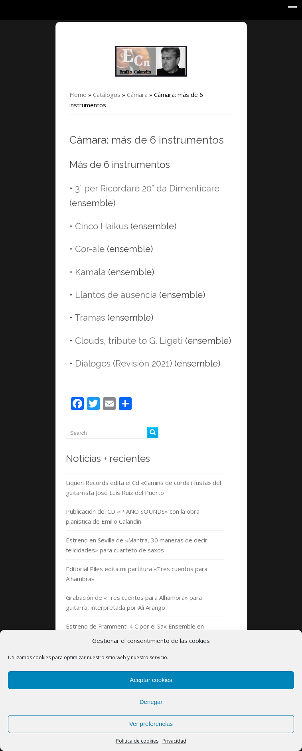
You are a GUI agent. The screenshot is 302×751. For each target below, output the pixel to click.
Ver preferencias (151, 723)
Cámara (137, 95)
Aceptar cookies (151, 679)
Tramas (90, 317)
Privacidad (174, 740)
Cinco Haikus (101, 226)
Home (78, 95)
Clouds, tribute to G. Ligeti (129, 340)
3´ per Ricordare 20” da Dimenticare (147, 188)
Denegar (151, 701)
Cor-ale (90, 249)
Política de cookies (137, 740)
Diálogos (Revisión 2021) (123, 363)
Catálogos (106, 95)
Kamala (90, 272)
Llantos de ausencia (116, 295)
